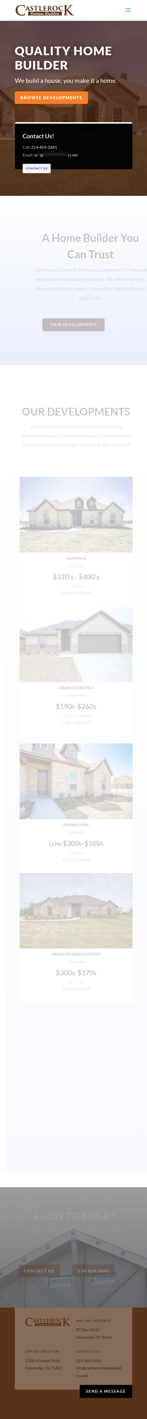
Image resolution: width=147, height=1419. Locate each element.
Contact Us (39, 168)
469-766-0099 (116, 449)
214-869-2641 (46, 147)
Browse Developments (51, 97)
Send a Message (106, 1391)
